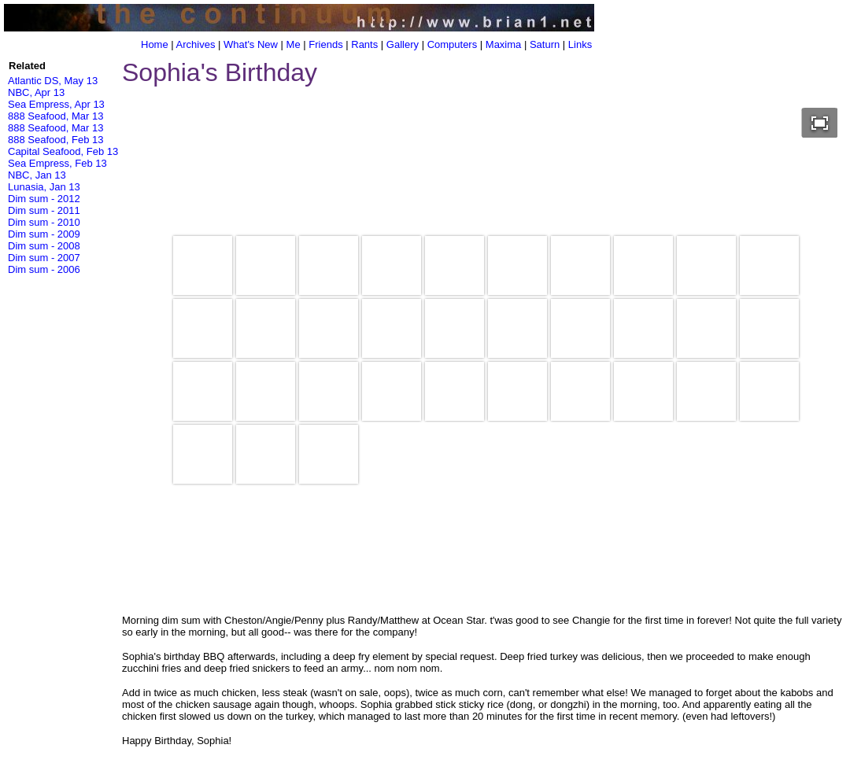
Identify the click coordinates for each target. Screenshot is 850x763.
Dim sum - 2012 (44, 199)
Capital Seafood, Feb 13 (63, 151)
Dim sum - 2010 (44, 222)
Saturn (545, 44)
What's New (251, 44)
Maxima (504, 44)
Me (293, 44)
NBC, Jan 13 (37, 175)
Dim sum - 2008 (44, 246)
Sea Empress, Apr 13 (56, 104)
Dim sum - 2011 (44, 210)
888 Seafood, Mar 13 (55, 116)
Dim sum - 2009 (44, 234)
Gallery (402, 44)
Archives (196, 44)
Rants (364, 44)
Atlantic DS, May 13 (53, 81)
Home (154, 44)
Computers (452, 44)
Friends (325, 44)
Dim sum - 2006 (44, 269)
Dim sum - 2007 (44, 258)
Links (580, 44)
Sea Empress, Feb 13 (57, 163)
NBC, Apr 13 (36, 92)
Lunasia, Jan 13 (44, 187)
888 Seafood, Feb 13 (55, 140)
